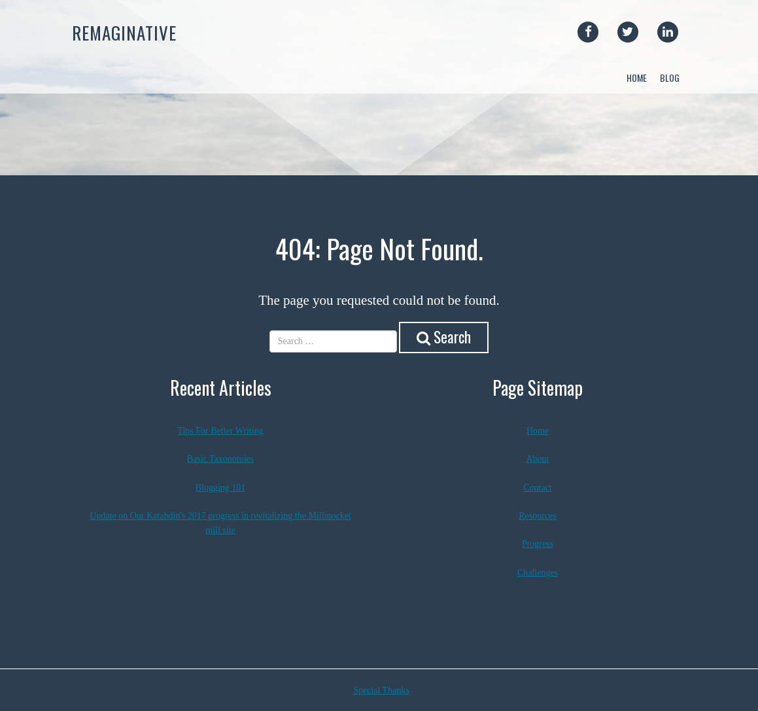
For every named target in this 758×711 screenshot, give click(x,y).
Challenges (537, 573)
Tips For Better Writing (220, 431)
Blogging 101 (221, 488)
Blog (670, 77)
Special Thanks (381, 690)
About (537, 459)
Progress (537, 544)
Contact (537, 488)
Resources (538, 516)
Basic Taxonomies (220, 459)
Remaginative (124, 33)
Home (637, 77)
